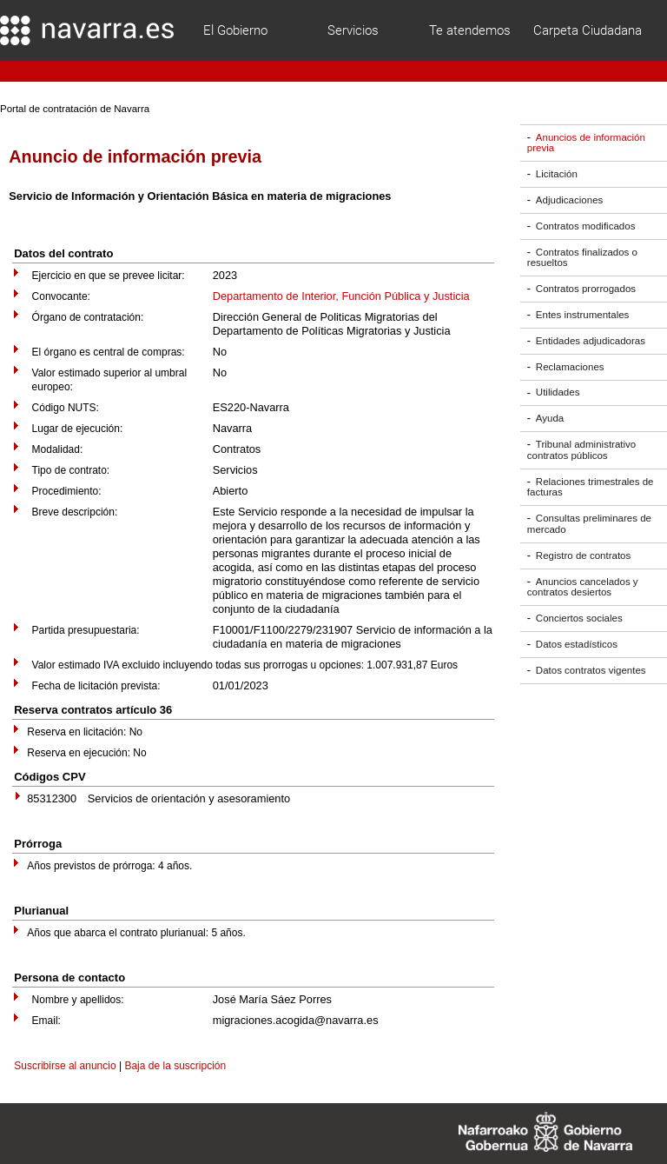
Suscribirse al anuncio (65, 1066)
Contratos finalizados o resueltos (582, 258)
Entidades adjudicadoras (590, 341)
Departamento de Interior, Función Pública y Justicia (341, 296)
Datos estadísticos (576, 644)
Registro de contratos (583, 555)
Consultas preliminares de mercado (589, 524)
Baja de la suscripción (175, 1066)
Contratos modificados (586, 226)
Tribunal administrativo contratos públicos (581, 450)
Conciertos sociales (579, 618)
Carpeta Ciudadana (587, 30)
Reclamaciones (570, 367)
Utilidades (558, 393)
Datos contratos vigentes (591, 670)
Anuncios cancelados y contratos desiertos (582, 587)
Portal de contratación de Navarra (74, 108)
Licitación (557, 174)
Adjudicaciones (569, 200)
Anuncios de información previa (586, 143)
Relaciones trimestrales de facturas (590, 487)
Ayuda (550, 418)
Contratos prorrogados (586, 288)
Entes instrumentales (583, 314)
